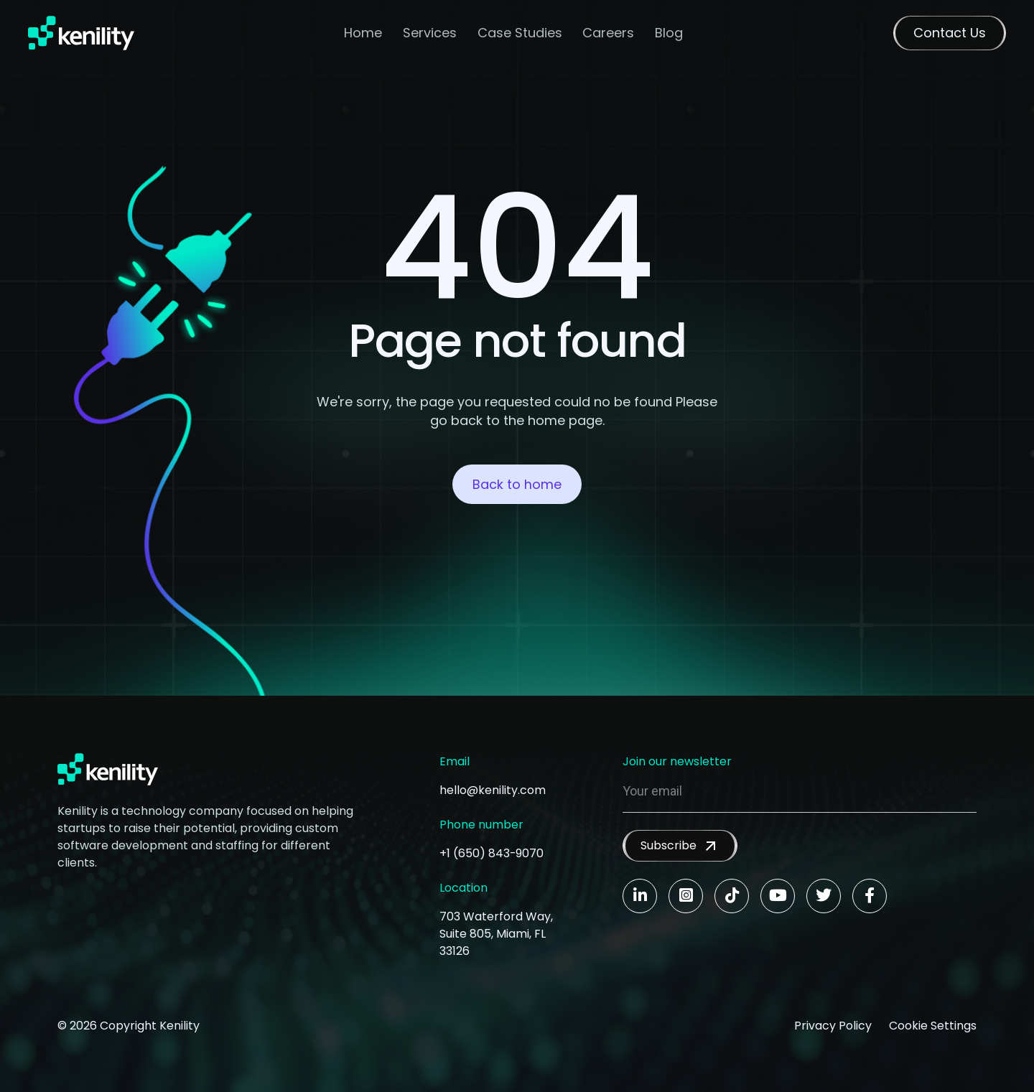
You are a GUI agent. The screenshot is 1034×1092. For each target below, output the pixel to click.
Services (430, 33)
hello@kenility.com (492, 790)
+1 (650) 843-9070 (491, 853)
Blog (669, 33)
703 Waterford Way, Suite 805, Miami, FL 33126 (496, 933)
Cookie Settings (933, 1025)
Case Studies (520, 33)
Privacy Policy (833, 1025)
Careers (609, 33)
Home (363, 33)
